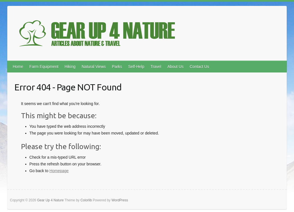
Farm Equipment (43, 66)
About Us (175, 66)
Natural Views (94, 66)
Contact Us (199, 66)
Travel (156, 66)
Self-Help (136, 66)
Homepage (59, 170)
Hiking (69, 66)
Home (18, 66)
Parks (117, 66)
